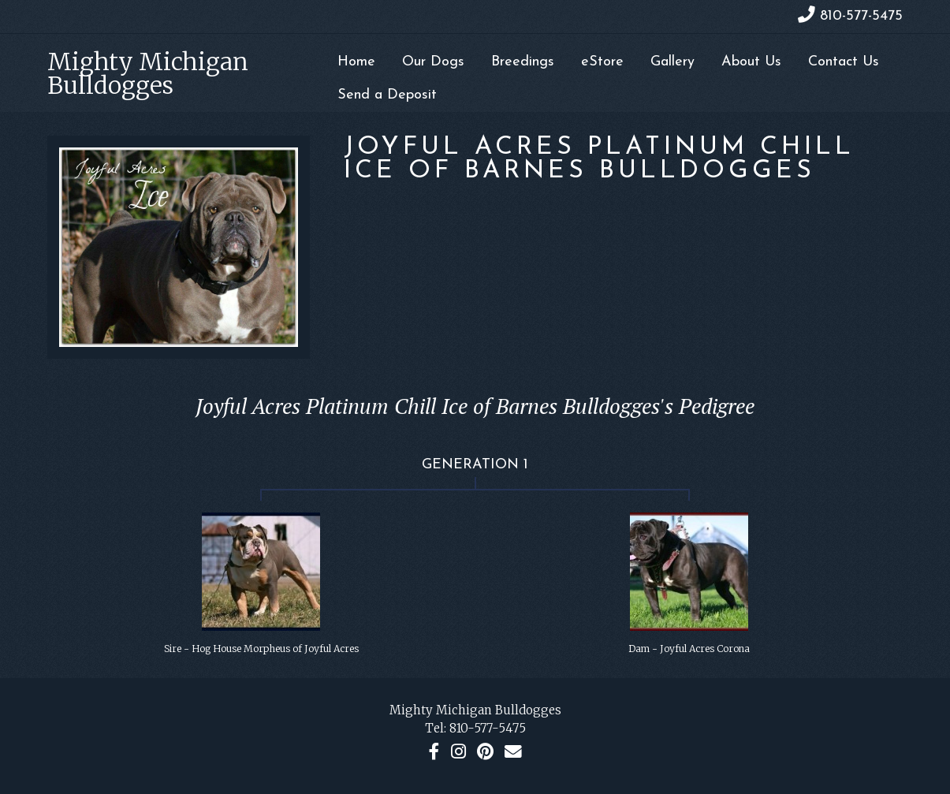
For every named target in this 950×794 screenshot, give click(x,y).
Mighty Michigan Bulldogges (147, 73)
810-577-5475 (487, 728)
